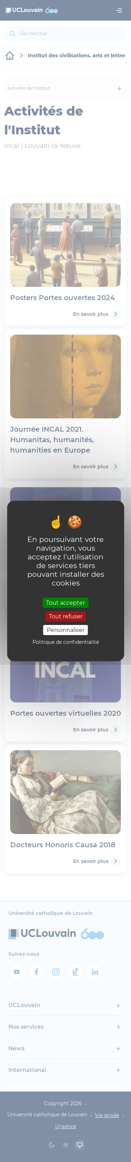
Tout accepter (65, 602)
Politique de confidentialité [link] (65, 642)
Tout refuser (65, 616)
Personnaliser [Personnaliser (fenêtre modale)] (66, 630)
